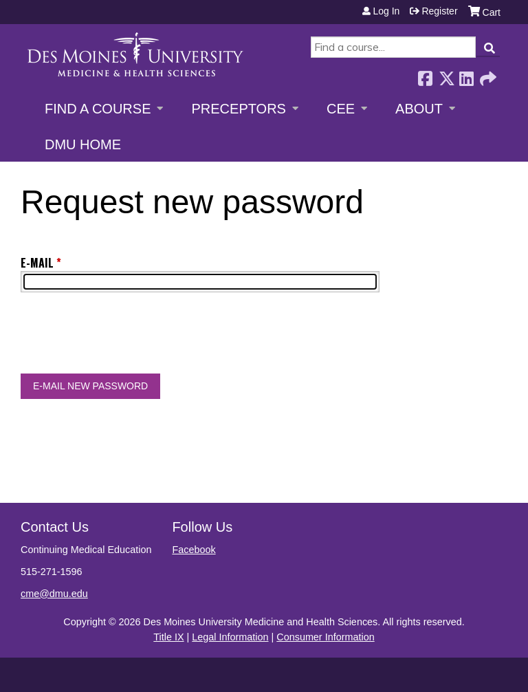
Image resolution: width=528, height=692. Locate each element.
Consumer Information (325, 636)
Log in (386, 11)
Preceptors (238, 108)
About (419, 108)
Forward (487, 74)
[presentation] (125, 336)
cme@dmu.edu (54, 593)
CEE (341, 108)
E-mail (37, 263)
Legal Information (230, 636)
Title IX (168, 636)
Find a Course (98, 108)
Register (439, 11)
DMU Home (83, 144)
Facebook (425, 74)
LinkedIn (466, 74)
